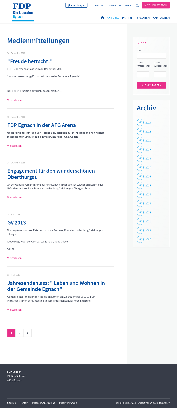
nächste (27, 333)
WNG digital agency (160, 402)
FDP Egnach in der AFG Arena (41, 125)
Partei (127, 18)
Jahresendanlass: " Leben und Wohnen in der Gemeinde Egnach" (56, 285)
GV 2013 (16, 222)
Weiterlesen (14, 100)
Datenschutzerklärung (43, 402)
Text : (139, 50)
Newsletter (115, 5)
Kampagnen (161, 18)
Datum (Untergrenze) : (143, 66)
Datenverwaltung (68, 402)
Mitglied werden (155, 5)
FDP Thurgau (78, 5)
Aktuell (113, 18)
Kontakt (100, 5)
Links (128, 5)
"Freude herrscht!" (30, 61)
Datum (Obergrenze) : (160, 66)
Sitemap (11, 402)
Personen (142, 18)
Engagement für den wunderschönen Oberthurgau (51, 173)
